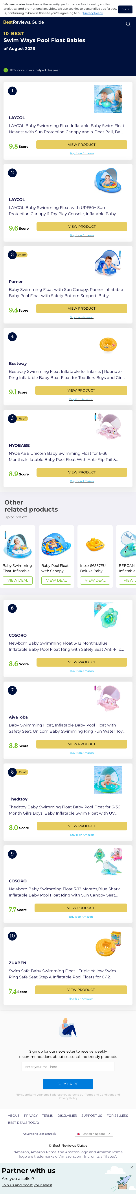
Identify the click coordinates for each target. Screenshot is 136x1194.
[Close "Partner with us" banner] (131, 1167)
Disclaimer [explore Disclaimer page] (67, 1116)
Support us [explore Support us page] (91, 1116)
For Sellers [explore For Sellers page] (117, 1116)
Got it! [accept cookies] (125, 9)
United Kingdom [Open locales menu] (94, 1133)
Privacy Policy (93, 13)
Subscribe (68, 1084)
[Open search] (128, 24)
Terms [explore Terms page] (47, 1116)
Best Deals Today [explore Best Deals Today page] (23, 1123)
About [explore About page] (13, 1116)
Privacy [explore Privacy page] (31, 1116)
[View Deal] (17, 556)
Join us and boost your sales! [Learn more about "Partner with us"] (27, 1185)
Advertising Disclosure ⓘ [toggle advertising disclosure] (39, 1133)
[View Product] (68, 121)
